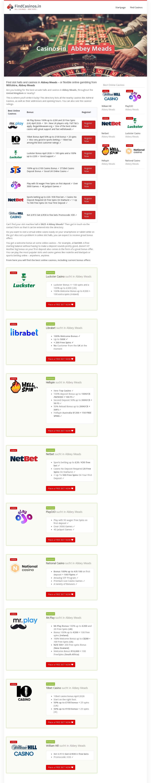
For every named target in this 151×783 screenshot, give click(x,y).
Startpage (120, 7)
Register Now (88, 130)
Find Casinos (136, 7)
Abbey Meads (83, 349)
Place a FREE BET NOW (60, 377)
